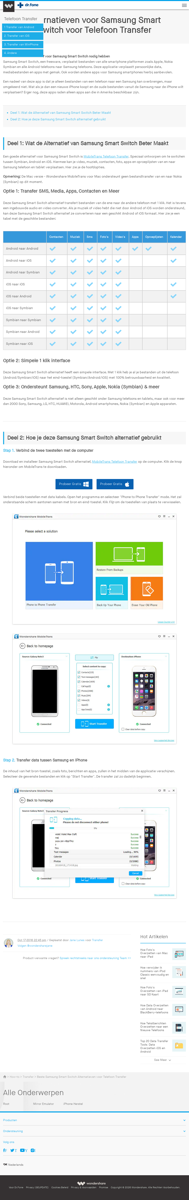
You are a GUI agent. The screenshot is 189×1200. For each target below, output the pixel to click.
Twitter (16, 1150)
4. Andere (10, 53)
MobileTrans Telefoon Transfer (106, 157)
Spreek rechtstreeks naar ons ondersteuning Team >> (95, 958)
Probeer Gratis (70, 484)
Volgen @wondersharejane (35, 945)
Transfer (97, 940)
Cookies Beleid (59, 1187)
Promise (103, 1187)
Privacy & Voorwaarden (83, 1187)
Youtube (26, 1150)
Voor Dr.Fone (16, 1187)
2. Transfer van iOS (17, 36)
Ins (34, 1150)
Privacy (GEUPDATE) (37, 1187)
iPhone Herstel (73, 1104)
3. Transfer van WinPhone (21, 44)
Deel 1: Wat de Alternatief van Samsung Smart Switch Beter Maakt (60, 113)
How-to (14, 1077)
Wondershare (91, 1183)
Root (6, 1104)
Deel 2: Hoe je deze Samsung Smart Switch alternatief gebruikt (58, 119)
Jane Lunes (77, 940)
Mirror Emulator (43, 1104)
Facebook (6, 1150)
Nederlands (15, 1165)
